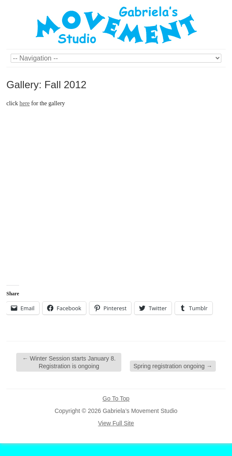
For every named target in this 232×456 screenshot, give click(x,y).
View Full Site (116, 423)
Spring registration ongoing (172, 366)
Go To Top (116, 398)
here (25, 103)
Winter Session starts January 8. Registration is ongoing (68, 362)
